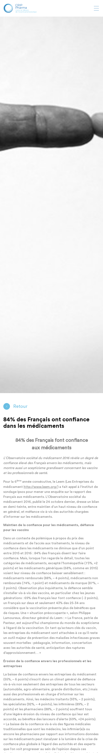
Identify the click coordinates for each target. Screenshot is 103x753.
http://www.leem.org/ (40, 487)
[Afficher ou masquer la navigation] (96, 8)
